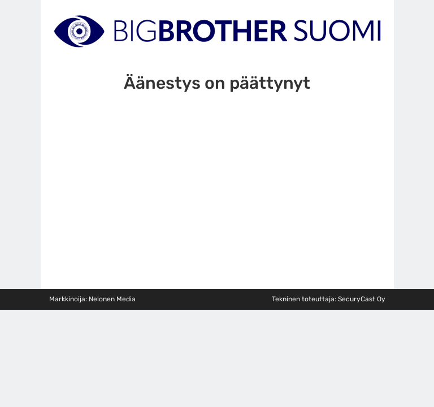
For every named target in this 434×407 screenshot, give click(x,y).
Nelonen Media (112, 299)
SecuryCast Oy (361, 299)
